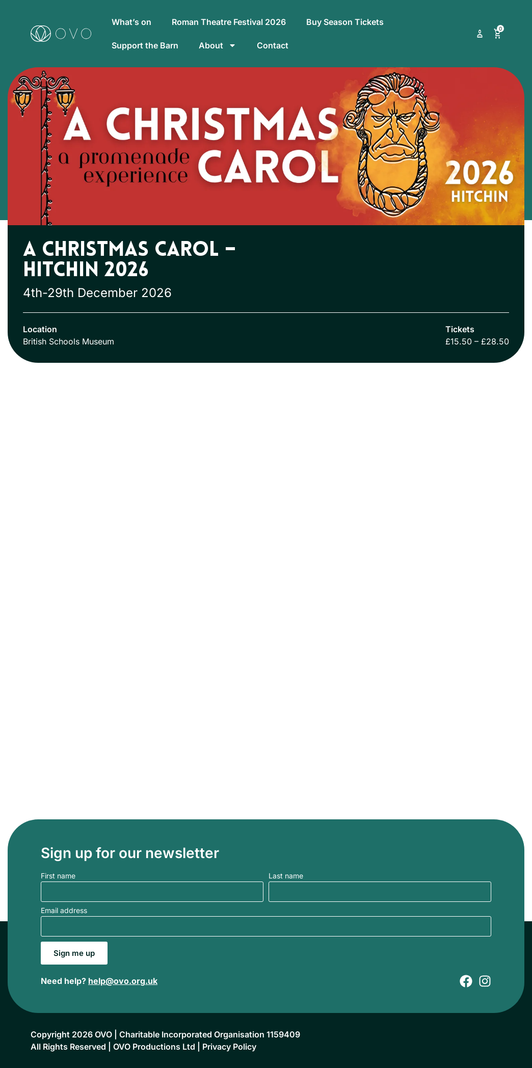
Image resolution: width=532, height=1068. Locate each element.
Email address (64, 911)
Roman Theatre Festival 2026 (229, 22)
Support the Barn (145, 45)
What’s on (131, 22)
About (217, 45)
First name (58, 876)
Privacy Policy (229, 1047)
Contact (272, 45)
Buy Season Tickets (345, 22)
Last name (286, 876)
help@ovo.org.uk (122, 981)
